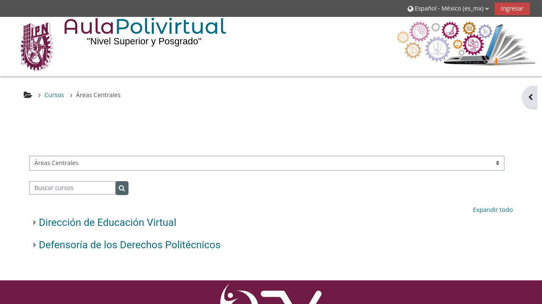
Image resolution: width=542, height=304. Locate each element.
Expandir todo (493, 210)
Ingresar (512, 8)
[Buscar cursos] (72, 188)
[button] (448, 8)
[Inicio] (30, 46)
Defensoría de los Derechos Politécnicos (130, 245)
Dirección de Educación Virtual (107, 222)
